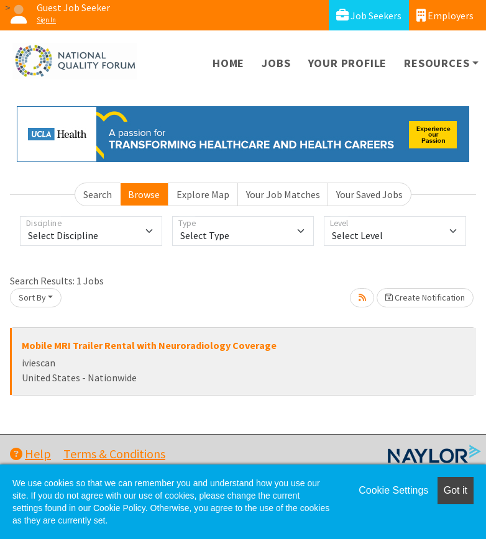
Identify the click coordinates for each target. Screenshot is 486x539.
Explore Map (203, 194)
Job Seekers (368, 15)
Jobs (276, 63)
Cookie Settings (393, 490)
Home (228, 63)
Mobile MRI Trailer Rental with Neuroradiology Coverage (149, 345)
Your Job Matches (283, 194)
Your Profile (347, 63)
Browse (144, 194)
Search (97, 194)
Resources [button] (436, 63)
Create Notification (425, 297)
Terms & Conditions (114, 453)
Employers (445, 15)
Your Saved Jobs (369, 194)
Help (30, 453)
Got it (455, 490)
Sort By (32, 297)
